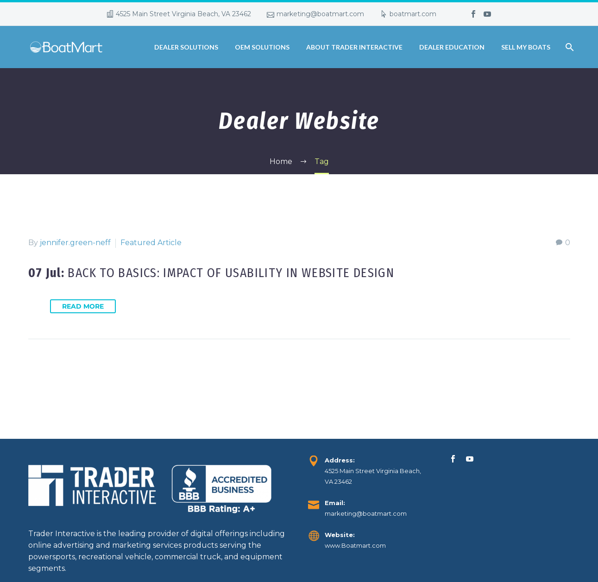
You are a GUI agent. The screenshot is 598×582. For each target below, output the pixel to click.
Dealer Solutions (186, 47)
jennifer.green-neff (75, 242)
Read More (83, 306)
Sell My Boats (525, 47)
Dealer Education (452, 47)
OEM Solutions (262, 47)
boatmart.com (413, 14)
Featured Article (151, 242)
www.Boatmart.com (355, 545)
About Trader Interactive (354, 47)
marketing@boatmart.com (320, 14)
